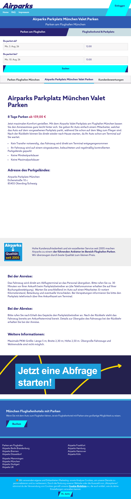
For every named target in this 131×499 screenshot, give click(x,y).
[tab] (32, 32)
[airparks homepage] (17, 4)
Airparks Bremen (10, 451)
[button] (43, 46)
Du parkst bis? (10, 54)
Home (5, 12)
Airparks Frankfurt (76, 445)
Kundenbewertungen (111, 80)
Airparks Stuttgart (10, 464)
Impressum (24, 12)
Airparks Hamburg (76, 448)
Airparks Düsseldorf (12, 454)
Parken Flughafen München (23, 80)
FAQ (13, 12)
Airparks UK (8, 467)
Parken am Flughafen (12, 445)
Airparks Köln (74, 454)
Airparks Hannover (77, 451)
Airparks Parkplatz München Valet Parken (69, 79)
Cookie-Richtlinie (78, 486)
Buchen (16, 424)
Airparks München (11, 461)
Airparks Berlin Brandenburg (15, 448)
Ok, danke (65, 494)
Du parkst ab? (10, 41)
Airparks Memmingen (12, 459)
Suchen (65, 69)
